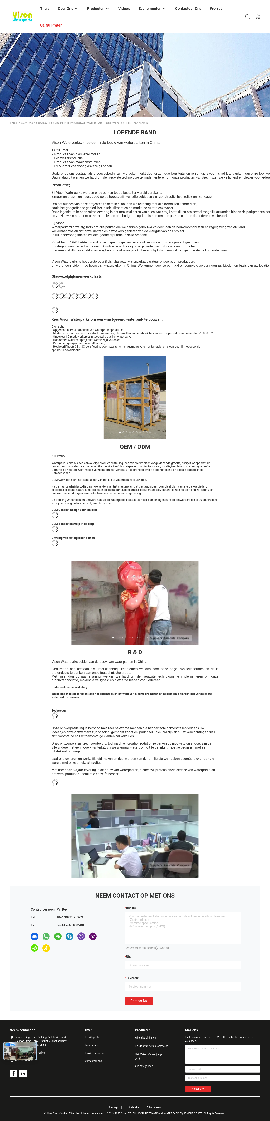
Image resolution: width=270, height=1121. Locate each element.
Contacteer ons (93, 1061)
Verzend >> (198, 1088)
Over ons (27, 123)
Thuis (13, 123)
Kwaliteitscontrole (95, 1053)
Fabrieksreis (91, 1045)
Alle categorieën (144, 1066)
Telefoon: (132, 978)
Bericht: (131, 907)
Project (216, 8)
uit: (128, 956)
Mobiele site (132, 1107)
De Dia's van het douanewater (151, 1046)
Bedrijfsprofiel (92, 1037)
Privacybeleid (154, 1107)
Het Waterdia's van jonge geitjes (148, 1056)
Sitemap (113, 1107)
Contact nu (138, 1001)
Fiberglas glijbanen (145, 1037)
